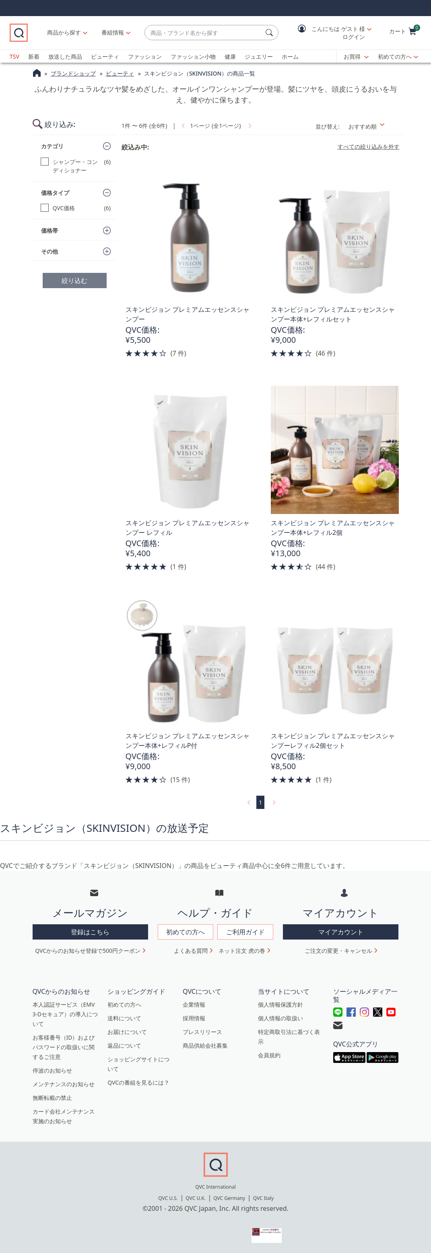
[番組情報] (112, 33)
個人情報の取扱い (280, 1018)
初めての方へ (395, 56)
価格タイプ (55, 193)
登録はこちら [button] (90, 931)
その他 (49, 251)
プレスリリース (202, 1032)
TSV (14, 56)
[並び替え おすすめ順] (373, 126)
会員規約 (269, 1055)
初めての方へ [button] (185, 931)
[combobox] (203, 32)
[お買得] (356, 57)
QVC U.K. (195, 1198)
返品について (124, 1045)
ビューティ (105, 56)
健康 (230, 56)
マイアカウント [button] (340, 931)
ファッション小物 (193, 56)
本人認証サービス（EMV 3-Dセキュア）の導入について (65, 1014)
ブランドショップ (73, 73)
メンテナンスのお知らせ (64, 1084)
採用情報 (194, 1018)
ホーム (290, 56)
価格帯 (49, 230)
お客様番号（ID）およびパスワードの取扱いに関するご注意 (64, 1047)
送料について (124, 1018)
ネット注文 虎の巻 (242, 950)
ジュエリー (259, 56)
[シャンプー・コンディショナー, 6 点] (76, 166)
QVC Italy (263, 1198)
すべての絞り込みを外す (369, 146)
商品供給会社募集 (205, 1045)
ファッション (145, 56)
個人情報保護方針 (280, 1004)
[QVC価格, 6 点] (76, 208)
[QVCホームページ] (37, 74)
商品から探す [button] (64, 32)
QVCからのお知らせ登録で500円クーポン (87, 950)
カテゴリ (52, 146)
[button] (329, 33)
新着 (33, 56)
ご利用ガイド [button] (245, 931)
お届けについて (127, 1032)
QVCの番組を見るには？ (138, 1082)
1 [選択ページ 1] (260, 802)
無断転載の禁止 (52, 1097)
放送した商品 (65, 56)
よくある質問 (191, 950)
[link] (182, 125)
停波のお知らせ (52, 1070)
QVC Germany (229, 1198)
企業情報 (194, 1004)
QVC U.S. (168, 1198)
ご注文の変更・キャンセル (338, 950)
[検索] (270, 32)
